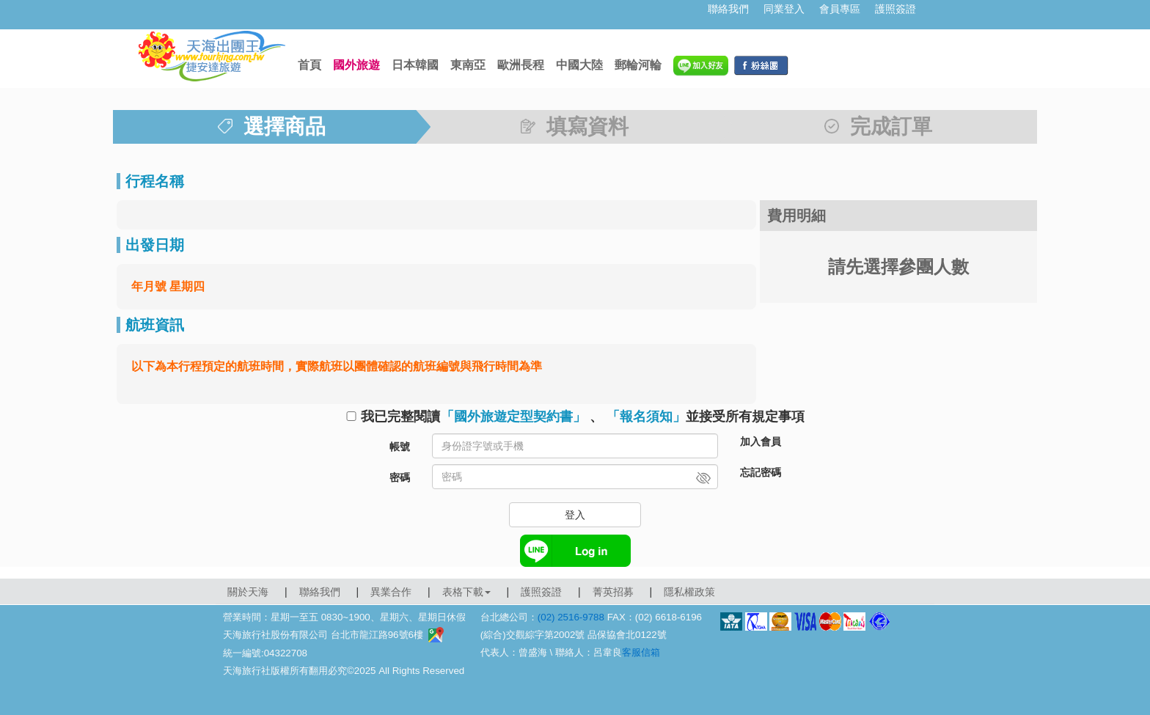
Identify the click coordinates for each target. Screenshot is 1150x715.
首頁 (309, 65)
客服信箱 (641, 652)
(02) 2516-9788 (571, 617)
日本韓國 (415, 65)
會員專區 (839, 9)
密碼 (399, 477)
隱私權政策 (689, 592)
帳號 (399, 446)
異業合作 (390, 592)
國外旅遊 (356, 65)
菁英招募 (613, 592)
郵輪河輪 (638, 65)
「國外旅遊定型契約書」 (513, 416)
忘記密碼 (760, 472)
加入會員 (760, 441)
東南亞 (468, 65)
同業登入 (784, 9)
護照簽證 (895, 9)
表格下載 (466, 592)
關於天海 (247, 592)
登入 (575, 515)
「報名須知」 (646, 416)
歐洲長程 (520, 65)
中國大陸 (579, 65)
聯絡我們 (728, 9)
